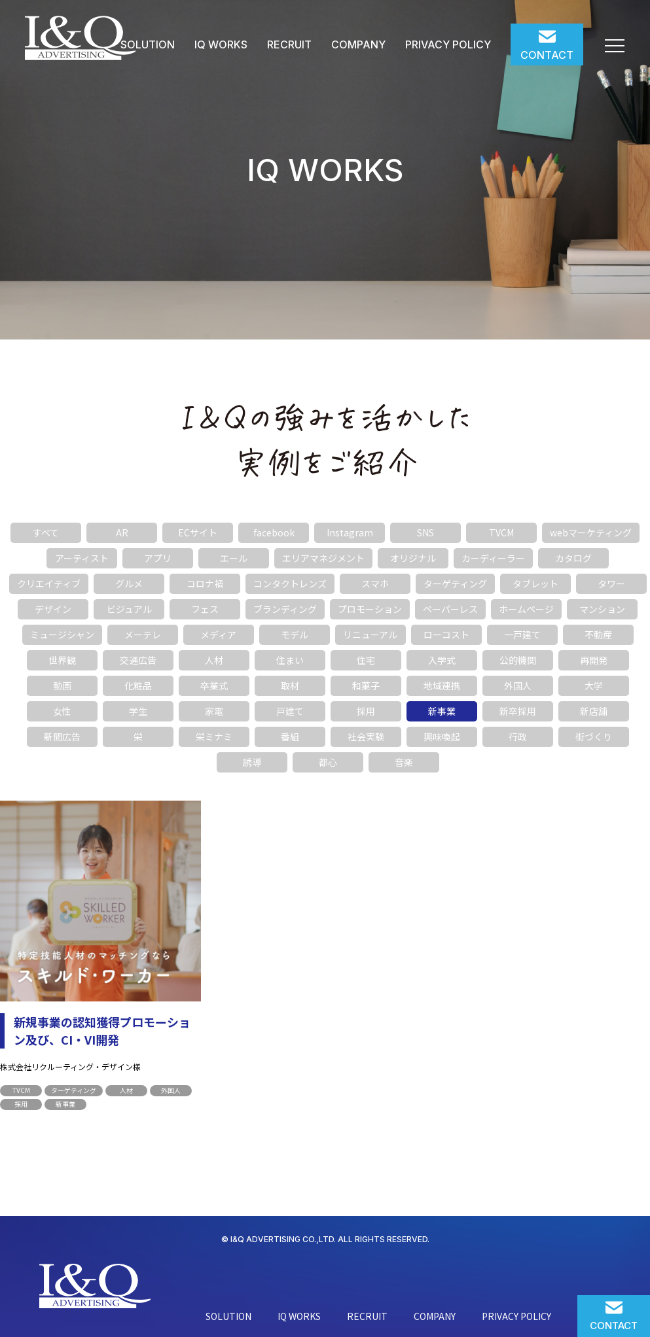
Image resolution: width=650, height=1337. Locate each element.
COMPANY (358, 44)
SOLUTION (147, 44)
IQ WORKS (220, 44)
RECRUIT (289, 44)
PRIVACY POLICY (448, 44)
